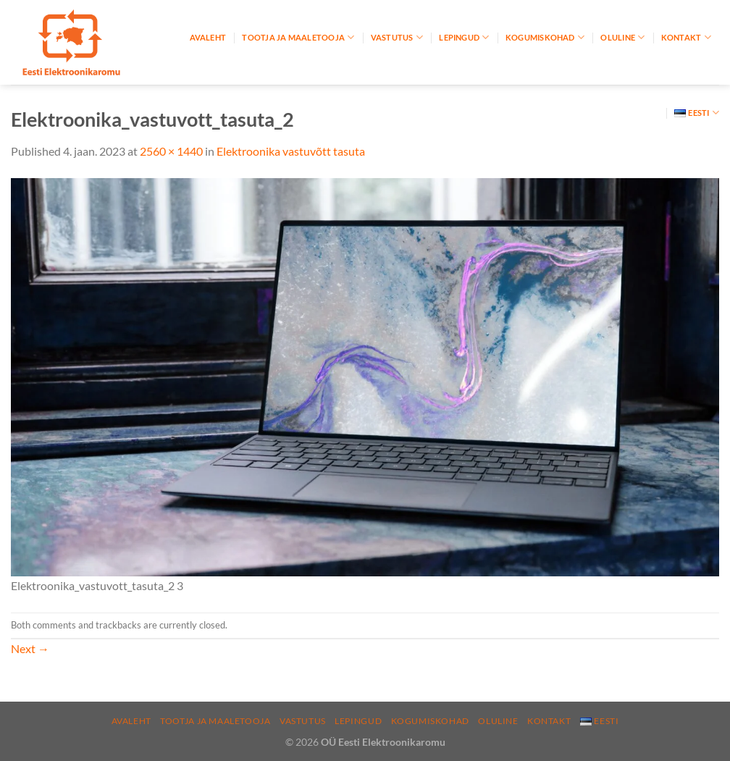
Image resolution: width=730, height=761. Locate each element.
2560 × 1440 (171, 151)
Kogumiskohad (544, 37)
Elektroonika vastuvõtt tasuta (291, 151)
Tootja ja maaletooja (298, 37)
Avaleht (208, 37)
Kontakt (686, 37)
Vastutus (397, 37)
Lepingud (464, 37)
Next (30, 648)
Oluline (622, 37)
